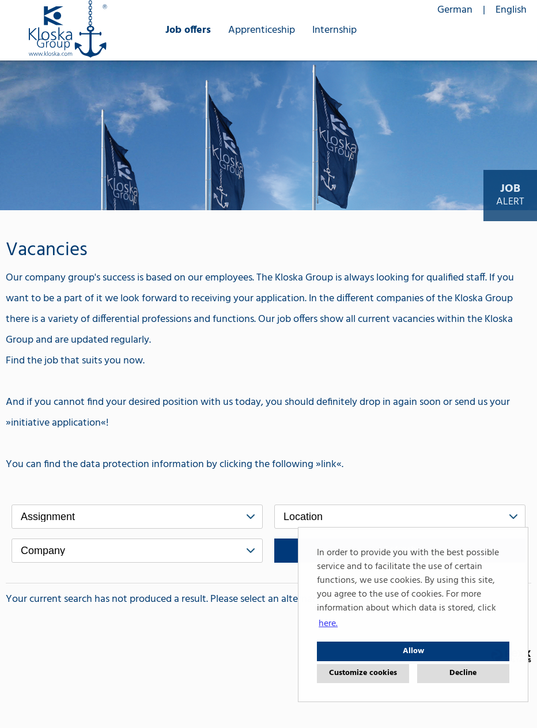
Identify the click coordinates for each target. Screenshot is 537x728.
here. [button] (328, 623)
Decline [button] (463, 673)
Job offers (188, 30)
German (454, 10)
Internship (334, 30)
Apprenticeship (261, 30)
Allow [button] (413, 651)
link (328, 464)
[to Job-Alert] (510, 195)
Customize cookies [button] (363, 673)
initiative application (56, 423)
